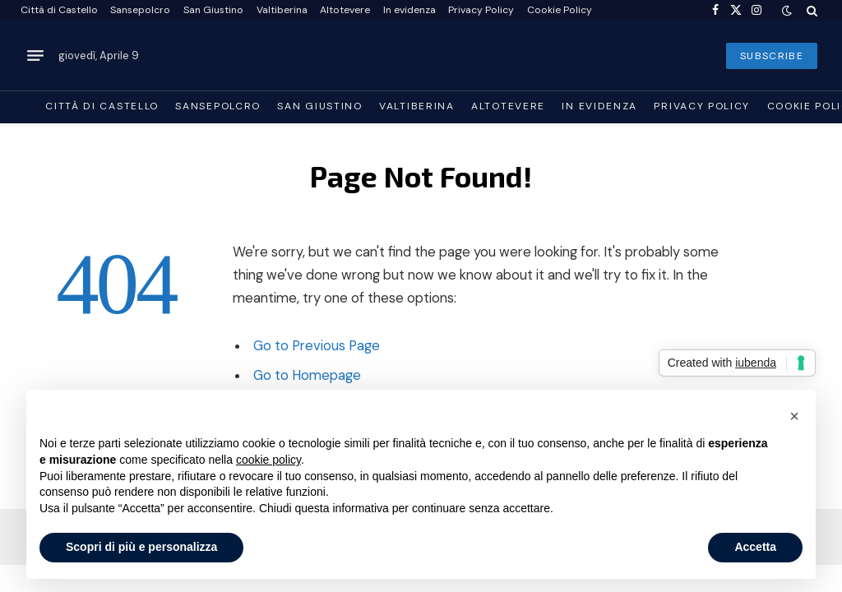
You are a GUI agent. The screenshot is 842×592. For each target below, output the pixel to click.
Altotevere (345, 9)
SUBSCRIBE (771, 55)
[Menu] (35, 56)
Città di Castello (59, 9)
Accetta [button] (755, 546)
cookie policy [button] (268, 459)
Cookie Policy (559, 9)
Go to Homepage (307, 375)
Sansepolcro (140, 9)
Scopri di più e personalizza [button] (141, 546)
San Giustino (213, 9)
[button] (794, 416)
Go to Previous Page (316, 345)
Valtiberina (282, 9)
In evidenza (409, 9)
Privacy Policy (481, 9)
